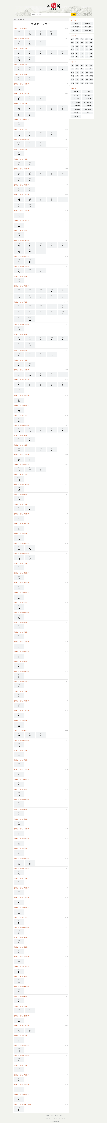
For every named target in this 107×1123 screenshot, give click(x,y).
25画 (91, 79)
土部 (77, 56)
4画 (87, 65)
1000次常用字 (76, 30)
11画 (72, 72)
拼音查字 (87, 23)
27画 (77, 83)
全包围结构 (88, 109)
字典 (15, 19)
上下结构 (76, 95)
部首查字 (76, 23)
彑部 (91, 42)
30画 (91, 83)
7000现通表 (88, 30)
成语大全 (62, 1118)
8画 (82, 68)
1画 (72, 65)
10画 (91, 68)
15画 (91, 72)
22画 (77, 79)
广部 (77, 42)
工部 (86, 39)
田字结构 (76, 116)
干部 (82, 39)
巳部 (72, 56)
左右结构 (87, 91)
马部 (82, 46)
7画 (77, 68)
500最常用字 (76, 27)
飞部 (77, 39)
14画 (86, 72)
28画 (82, 83)
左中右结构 (88, 95)
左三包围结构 (76, 109)
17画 (77, 76)
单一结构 (76, 91)
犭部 (77, 49)
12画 (77, 72)
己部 (82, 42)
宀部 (91, 46)
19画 (86, 76)
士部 (77, 53)
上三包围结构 (76, 105)
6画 (72, 68)
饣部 (72, 53)
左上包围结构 (76, 102)
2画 (77, 65)
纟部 (91, 53)
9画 (87, 68)
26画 (72, 83)
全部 (91, 56)
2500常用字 (88, 27)
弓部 (91, 39)
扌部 (82, 53)
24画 (86, 79)
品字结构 (87, 113)
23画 (82, 79)
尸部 (91, 49)
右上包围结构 (87, 98)
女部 (72, 49)
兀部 (86, 56)
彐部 (86, 42)
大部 (72, 39)
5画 (91, 65)
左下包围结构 (87, 102)
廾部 (72, 42)
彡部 (86, 49)
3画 (82, 65)
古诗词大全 (47, 1118)
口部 (77, 46)
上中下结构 (76, 98)
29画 (86, 83)
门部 (86, 46)
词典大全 (58, 1118)
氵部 (86, 53)
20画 (91, 76)
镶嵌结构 (76, 113)
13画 (82, 72)
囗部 (82, 56)
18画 (82, 76)
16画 (72, 76)
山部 (82, 49)
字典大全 (52, 1118)
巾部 (72, 46)
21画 (72, 79)
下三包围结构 (87, 105)
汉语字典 (53, 5)
